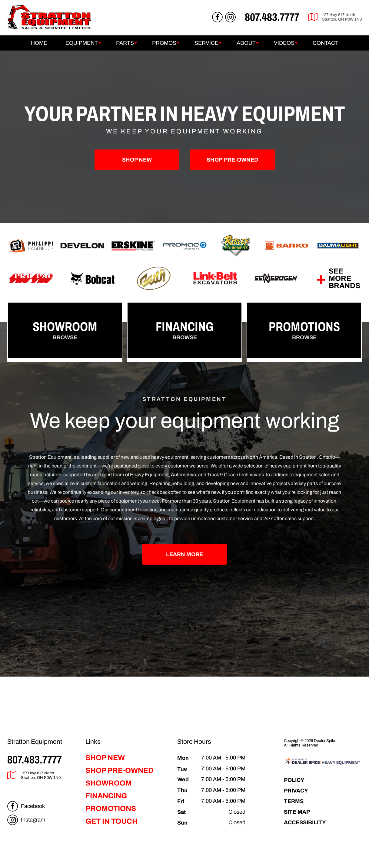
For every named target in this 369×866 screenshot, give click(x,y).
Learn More (184, 554)
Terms (294, 801)
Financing (106, 795)
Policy (294, 780)
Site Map (297, 811)
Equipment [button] (81, 43)
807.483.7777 (34, 759)
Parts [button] (125, 43)
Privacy (296, 790)
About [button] (246, 43)
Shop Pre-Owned (119, 770)
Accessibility (305, 822)
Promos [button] (164, 43)
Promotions (110, 808)
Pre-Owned (232, 160)
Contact (325, 43)
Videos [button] (284, 43)
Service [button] (206, 43)
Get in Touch (111, 821)
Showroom (108, 783)
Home (39, 43)
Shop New (137, 160)
